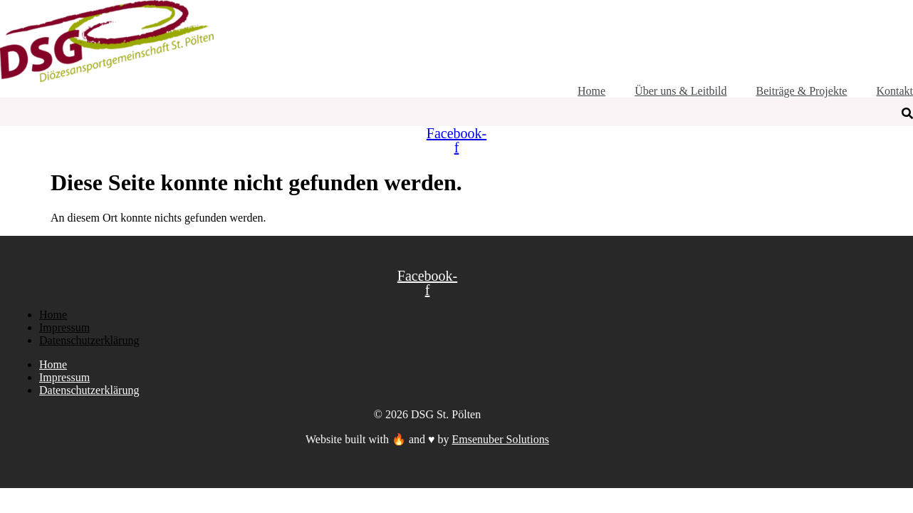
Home (53, 315)
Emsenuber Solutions (500, 439)
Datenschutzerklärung (89, 340)
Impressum (64, 327)
